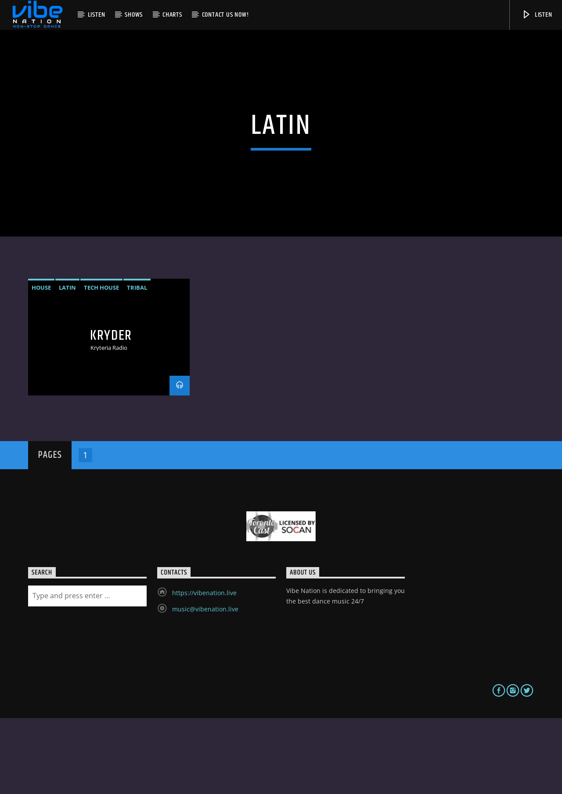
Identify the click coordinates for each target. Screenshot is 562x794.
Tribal (137, 363)
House (41, 363)
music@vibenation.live (205, 684)
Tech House (101, 363)
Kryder (111, 411)
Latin (67, 363)
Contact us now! (225, 14)
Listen (96, 14)
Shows (134, 14)
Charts (172, 14)
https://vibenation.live (204, 668)
